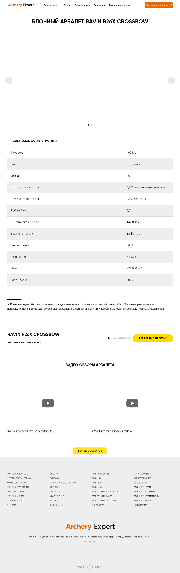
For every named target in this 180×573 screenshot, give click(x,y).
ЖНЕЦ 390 (54, 487)
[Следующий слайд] (171, 80)
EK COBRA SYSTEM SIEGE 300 (19, 478)
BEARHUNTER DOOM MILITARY (146, 496)
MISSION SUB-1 (56, 492)
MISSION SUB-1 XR (57, 496)
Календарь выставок (119, 5)
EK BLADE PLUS (140, 483)
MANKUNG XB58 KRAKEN (18, 487)
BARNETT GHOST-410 (15, 501)
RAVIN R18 (96, 483)
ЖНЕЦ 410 (54, 474)
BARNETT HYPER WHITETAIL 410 (105, 492)
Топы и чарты (51, 5)
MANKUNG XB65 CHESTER (18, 474)
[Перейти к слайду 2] (91, 125)
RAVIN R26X (97, 487)
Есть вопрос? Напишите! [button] (159, 5)
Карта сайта (90, 541)
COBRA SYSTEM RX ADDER (17, 483)
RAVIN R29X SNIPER (142, 474)
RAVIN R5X (96, 478)
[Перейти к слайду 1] (88, 125)
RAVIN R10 (54, 501)
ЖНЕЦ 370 (11, 505)
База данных (81, 5)
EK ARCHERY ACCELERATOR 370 (63, 483)
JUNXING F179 (98, 505)
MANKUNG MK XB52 (15, 496)
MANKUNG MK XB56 (15, 492)
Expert (20, 5)
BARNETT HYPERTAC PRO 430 (104, 501)
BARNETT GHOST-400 (142, 478)
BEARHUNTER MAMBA (143, 501)
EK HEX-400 (54, 478)
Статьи (66, 5)
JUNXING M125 (56, 505)
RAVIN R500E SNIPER (100, 474)
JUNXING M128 (140, 505)
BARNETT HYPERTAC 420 (102, 496)
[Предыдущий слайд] (8, 80)
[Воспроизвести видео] (48, 403)
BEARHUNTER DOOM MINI (144, 492)
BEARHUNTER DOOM (142, 487)
